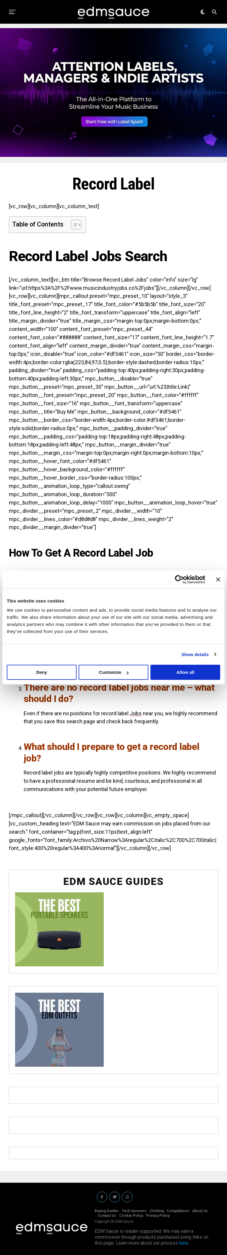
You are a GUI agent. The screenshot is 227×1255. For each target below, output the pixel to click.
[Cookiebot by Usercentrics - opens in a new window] (179, 579)
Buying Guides (107, 1211)
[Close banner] (218, 579)
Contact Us (107, 1216)
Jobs (136, 713)
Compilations (178, 1211)
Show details (195, 654)
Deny (41, 672)
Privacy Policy (158, 1216)
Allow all (185, 672)
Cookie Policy (131, 1216)
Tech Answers (134, 1211)
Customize (114, 672)
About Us (200, 1211)
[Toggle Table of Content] (73, 225)
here (183, 1243)
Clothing (157, 1211)
